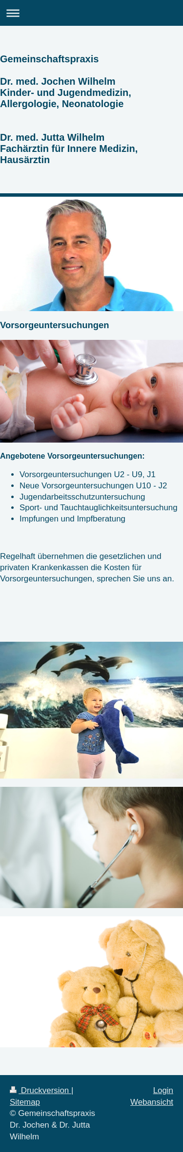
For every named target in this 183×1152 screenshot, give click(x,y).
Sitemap (25, 1102)
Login (163, 1090)
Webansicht (151, 1102)
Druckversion (40, 1090)
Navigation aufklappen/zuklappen (91, 12)
